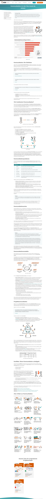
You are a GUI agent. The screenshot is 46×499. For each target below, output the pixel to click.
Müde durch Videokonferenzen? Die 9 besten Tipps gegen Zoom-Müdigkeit (18, 432)
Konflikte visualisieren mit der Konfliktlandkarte (23, 388)
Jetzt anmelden (7, 488)
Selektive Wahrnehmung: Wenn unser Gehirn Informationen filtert (18, 422)
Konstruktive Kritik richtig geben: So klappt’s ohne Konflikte (28, 402)
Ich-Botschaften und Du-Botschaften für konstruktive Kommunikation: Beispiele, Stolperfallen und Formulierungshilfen (37, 412)
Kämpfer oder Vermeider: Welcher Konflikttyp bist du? (24, 389)
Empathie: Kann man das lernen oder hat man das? (37, 421)
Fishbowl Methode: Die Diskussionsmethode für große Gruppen (27, 411)
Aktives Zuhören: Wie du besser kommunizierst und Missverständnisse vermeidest (37, 432)
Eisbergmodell (23, 280)
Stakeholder (17, 319)
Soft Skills (28, 32)
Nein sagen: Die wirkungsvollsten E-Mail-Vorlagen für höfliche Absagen (18, 441)
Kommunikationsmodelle (7, 15)
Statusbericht (25, 349)
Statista (29, 59)
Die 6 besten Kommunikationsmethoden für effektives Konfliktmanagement (27, 391)
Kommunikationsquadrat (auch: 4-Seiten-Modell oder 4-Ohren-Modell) (33, 283)
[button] (20, 2)
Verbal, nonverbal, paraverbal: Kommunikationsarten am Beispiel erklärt (17, 402)
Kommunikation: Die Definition (7, 12)
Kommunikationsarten (6, 14)
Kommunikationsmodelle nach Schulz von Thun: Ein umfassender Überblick (28, 441)
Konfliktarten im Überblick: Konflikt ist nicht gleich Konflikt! (37, 402)
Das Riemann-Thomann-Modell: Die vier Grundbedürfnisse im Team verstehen (18, 450)
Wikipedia (16, 89)
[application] (21, 2)
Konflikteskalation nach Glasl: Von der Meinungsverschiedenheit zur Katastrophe (27, 390)
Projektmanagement (38, 36)
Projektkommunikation (6, 16)
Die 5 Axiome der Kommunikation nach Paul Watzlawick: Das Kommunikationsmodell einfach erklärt (27, 423)
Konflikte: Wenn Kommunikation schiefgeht (7, 17)
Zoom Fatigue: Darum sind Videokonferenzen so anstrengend (28, 432)
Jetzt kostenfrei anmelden (11, 0)
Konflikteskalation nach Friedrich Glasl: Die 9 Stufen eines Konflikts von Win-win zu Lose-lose (27, 451)
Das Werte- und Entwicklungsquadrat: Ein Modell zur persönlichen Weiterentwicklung (37, 441)
